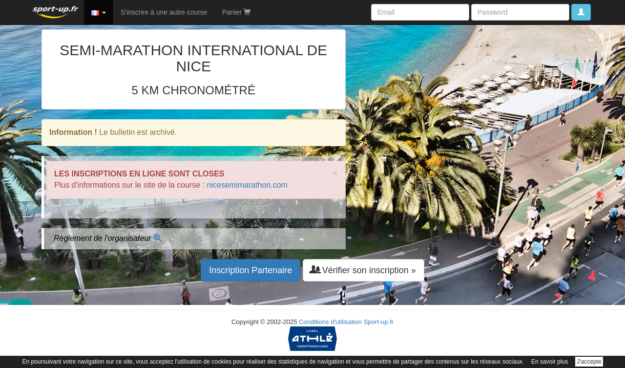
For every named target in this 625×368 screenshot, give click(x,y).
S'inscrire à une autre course (164, 12)
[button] (98, 12)
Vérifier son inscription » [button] (363, 270)
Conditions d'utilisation (330, 321)
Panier (236, 12)
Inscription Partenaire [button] (250, 270)
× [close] (335, 173)
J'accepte (589, 361)
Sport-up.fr (379, 321)
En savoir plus (549, 361)
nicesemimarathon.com (247, 185)
